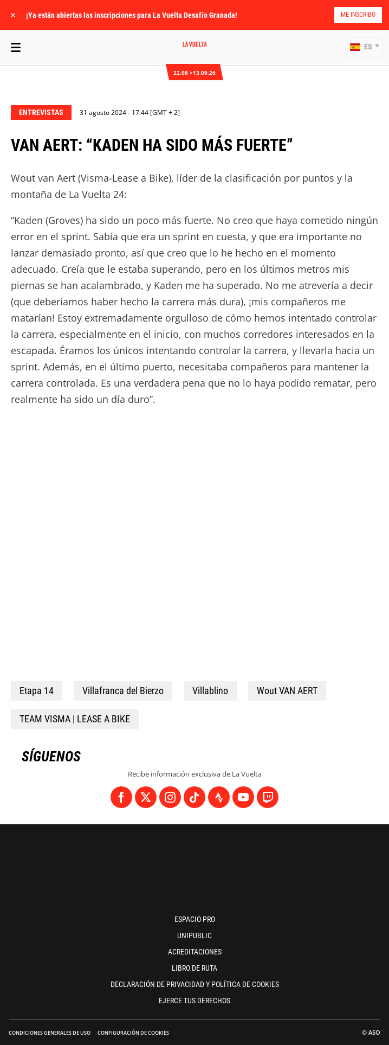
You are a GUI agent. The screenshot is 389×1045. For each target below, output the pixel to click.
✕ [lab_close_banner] (13, 15)
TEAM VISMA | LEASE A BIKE (75, 719)
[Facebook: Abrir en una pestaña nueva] (121, 797)
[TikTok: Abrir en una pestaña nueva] (194, 797)
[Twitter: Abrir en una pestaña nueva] (146, 797)
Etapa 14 (37, 690)
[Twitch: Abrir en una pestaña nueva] (267, 797)
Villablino (210, 690)
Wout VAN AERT (287, 690)
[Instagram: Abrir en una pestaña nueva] (170, 797)
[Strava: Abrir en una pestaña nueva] (219, 797)
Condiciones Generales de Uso (49, 1032)
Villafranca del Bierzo (123, 690)
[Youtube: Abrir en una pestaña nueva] (243, 797)
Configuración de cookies (133, 1032)
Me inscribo (358, 14)
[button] (364, 47)
